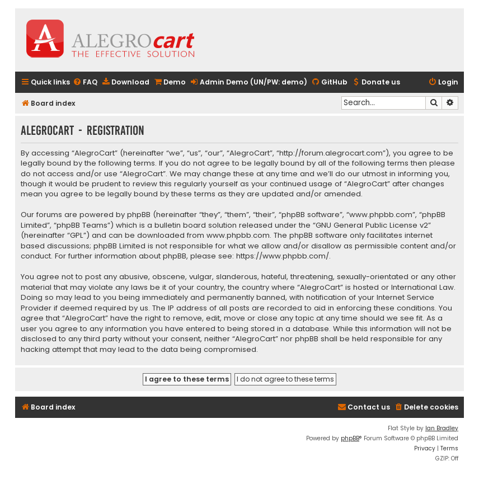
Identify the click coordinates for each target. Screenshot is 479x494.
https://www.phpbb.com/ (282, 256)
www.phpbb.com (238, 235)
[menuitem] (85, 82)
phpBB (350, 438)
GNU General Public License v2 (372, 225)
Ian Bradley (441, 428)
